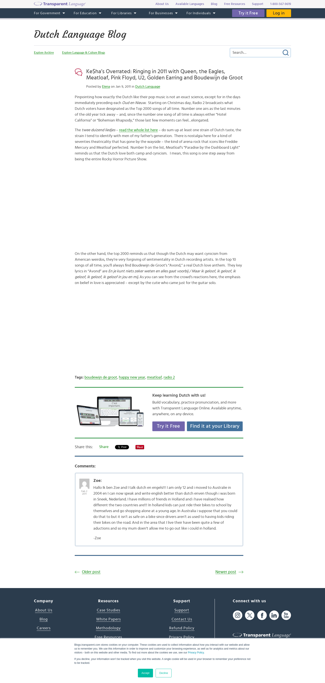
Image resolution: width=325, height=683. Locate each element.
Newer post (225, 572)
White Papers (108, 619)
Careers (44, 628)
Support (181, 610)
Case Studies (108, 610)
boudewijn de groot (100, 377)
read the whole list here (138, 130)
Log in (279, 13)
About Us (43, 610)
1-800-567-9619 (280, 4)
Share (103, 447)
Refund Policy (181, 628)
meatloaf (154, 377)
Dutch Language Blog (80, 34)
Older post (91, 572)
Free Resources (108, 637)
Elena (106, 86)
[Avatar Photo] (84, 481)
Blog (44, 619)
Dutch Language (147, 86)
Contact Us (182, 619)
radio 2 (169, 377)
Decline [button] (163, 673)
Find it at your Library (215, 426)
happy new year (132, 377)
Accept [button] (146, 673)
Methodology (108, 628)
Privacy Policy (196, 652)
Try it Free (248, 13)
